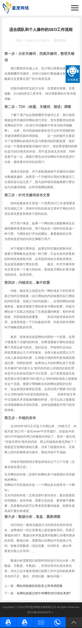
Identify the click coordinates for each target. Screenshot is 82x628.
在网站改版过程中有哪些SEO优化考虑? (44, 593)
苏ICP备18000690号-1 (40, 612)
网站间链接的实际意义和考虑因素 (40, 586)
